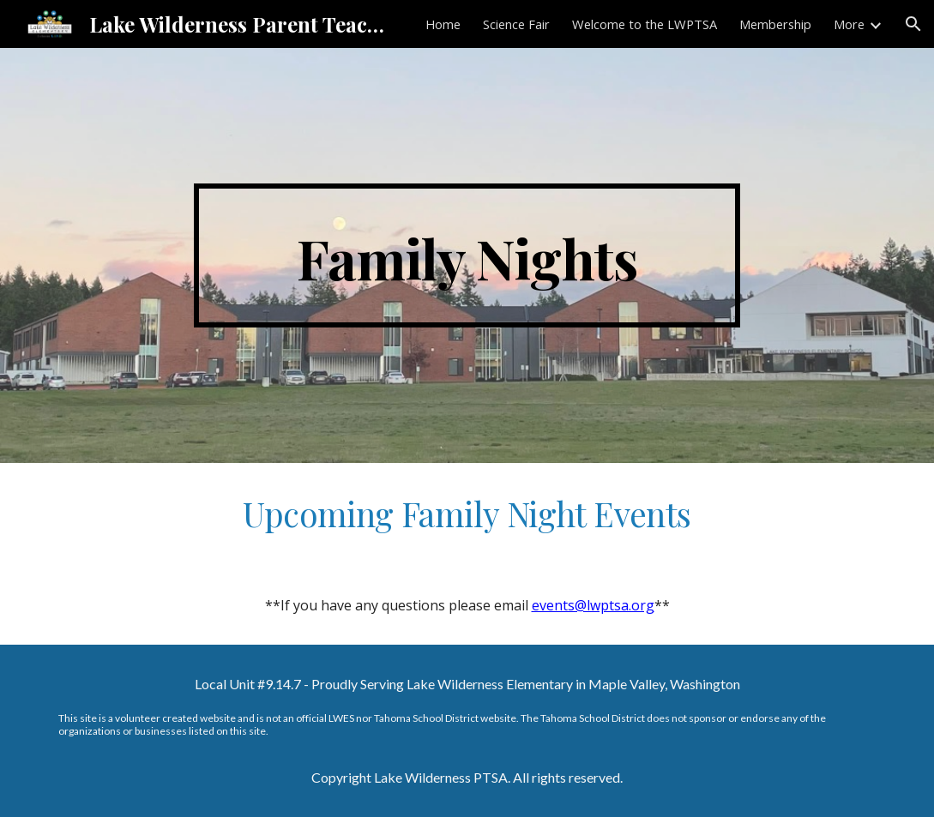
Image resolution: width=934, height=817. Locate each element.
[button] (913, 24)
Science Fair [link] (516, 24)
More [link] (849, 24)
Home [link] (443, 24)
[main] (467, 255)
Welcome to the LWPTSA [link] (644, 24)
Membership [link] (775, 24)
